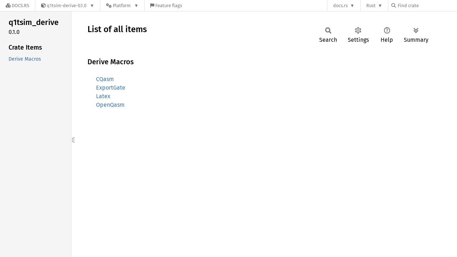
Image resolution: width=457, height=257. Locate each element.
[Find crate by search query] (427, 5)
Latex (103, 96)
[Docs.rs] (17, 5)
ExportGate (110, 87)
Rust (371, 5)
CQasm (105, 79)
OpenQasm (110, 104)
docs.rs (340, 5)
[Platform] (122, 5)
